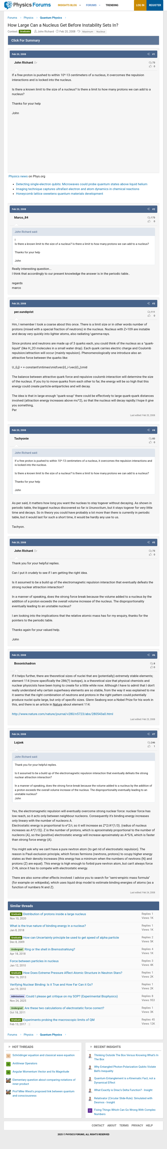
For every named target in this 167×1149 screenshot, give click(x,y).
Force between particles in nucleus (34, 961)
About (111, 1125)
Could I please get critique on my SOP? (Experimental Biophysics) (72, 996)
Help (149, 1125)
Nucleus (100, 31)
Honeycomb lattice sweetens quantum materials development (59, 193)
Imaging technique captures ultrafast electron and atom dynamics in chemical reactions (77, 189)
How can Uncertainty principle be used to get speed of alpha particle (71, 937)
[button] (80, 5)
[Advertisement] (83, 142)
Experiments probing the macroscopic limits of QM (58, 1020)
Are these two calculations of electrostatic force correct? (64, 1008)
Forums (91, 5)
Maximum (87, 31)
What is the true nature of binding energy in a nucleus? (48, 926)
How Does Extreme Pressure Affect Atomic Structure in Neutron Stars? (72, 973)
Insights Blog (67, 5)
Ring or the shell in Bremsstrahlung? (50, 949)
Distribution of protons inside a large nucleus (54, 914)
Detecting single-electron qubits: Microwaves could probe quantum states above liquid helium (81, 184)
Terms (124, 1125)
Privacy (137, 1125)
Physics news (18, 176)
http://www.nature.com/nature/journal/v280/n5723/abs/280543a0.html (62, 714)
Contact (98, 1125)
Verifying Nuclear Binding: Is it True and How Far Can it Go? (51, 984)
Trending (112, 5)
